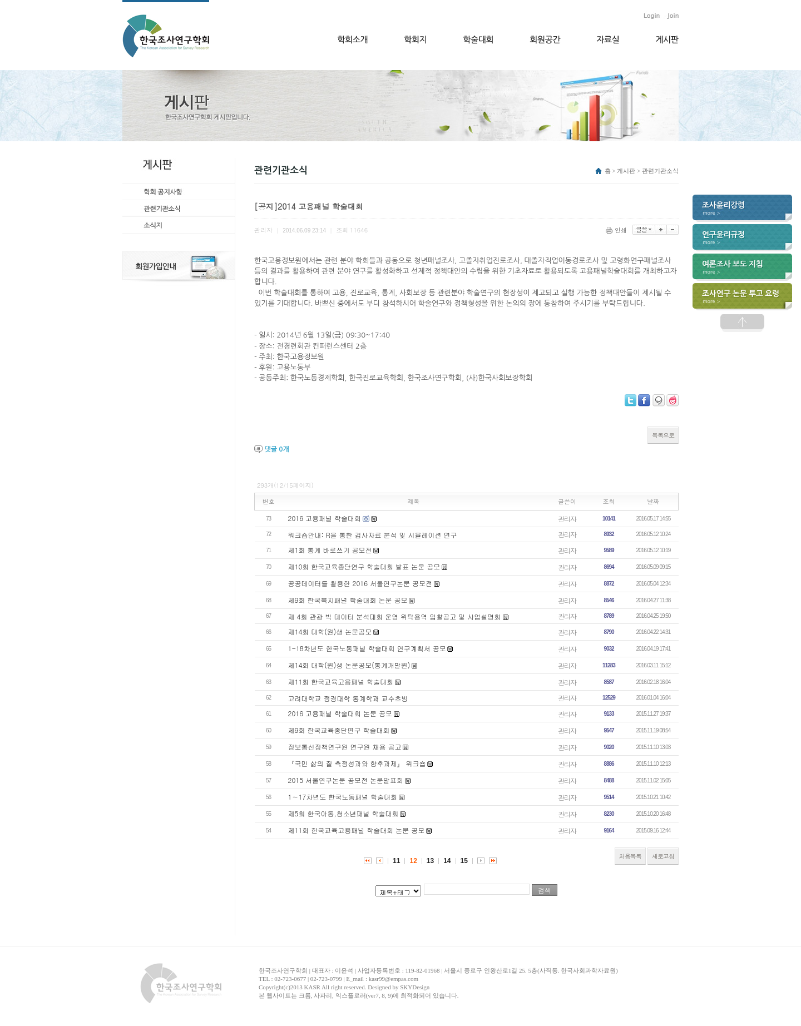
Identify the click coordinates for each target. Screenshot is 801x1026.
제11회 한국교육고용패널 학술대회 (341, 681)
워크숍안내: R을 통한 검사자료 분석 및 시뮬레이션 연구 (372, 534)
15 (464, 861)
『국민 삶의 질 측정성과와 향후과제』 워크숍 (357, 763)
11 (396, 861)
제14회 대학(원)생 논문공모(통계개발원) (349, 665)
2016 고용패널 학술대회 (325, 518)
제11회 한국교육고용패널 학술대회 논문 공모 (356, 830)
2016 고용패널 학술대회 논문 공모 (340, 713)
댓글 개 (276, 449)
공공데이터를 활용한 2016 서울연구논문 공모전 (360, 583)
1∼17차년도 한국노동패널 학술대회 (343, 796)
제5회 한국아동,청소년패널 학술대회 (343, 813)
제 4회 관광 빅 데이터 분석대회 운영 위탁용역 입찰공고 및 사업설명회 (395, 616)
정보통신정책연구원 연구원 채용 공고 (345, 746)
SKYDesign (414, 987)
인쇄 (617, 230)
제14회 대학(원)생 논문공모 (330, 631)
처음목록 (630, 856)
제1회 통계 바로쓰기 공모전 (330, 549)
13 (430, 861)
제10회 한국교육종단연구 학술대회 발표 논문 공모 (364, 566)
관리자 (567, 518)
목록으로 (663, 435)
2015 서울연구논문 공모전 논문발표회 (346, 780)
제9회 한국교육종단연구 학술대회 (339, 730)
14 (447, 861)
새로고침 (663, 856)
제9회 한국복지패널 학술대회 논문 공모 (348, 599)
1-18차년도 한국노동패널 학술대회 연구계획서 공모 (367, 648)
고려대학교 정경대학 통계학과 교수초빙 (348, 698)
